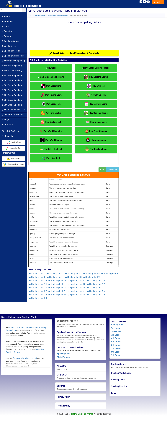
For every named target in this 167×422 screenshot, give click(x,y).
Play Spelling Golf (51, 122)
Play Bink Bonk (51, 158)
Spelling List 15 (57, 284)
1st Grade (115, 328)
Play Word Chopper (96, 131)
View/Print (112, 169)
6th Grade (115, 345)
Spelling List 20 (76, 287)
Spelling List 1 (37, 273)
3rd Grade (116, 335)
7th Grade (115, 348)
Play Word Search (51, 140)
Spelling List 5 (109, 273)
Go (24, 10)
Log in (158, 2)
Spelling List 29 (96, 294)
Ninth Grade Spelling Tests (51, 77)
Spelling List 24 (76, 291)
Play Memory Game (96, 104)
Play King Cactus (51, 113)
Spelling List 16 (76, 284)
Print (102, 169)
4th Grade (115, 338)
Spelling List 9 (91, 277)
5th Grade (115, 341)
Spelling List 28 (76, 294)
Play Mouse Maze (96, 122)
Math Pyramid (63, 357)
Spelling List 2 (55, 273)
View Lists (51, 68)
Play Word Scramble (51, 131)
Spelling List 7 (55, 277)
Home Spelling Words (38, 15)
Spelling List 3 (73, 273)
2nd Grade (116, 331)
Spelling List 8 (73, 277)
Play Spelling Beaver (96, 77)
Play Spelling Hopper (96, 113)
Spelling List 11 (57, 280)
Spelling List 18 (38, 287)
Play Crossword (51, 86)
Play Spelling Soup (96, 149)
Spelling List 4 (91, 273)
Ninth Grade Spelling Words (58, 15)
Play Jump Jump (96, 140)
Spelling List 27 (57, 294)
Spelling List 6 (37, 277)
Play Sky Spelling (96, 95)
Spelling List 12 (76, 280)
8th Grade (115, 352)
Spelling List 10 (38, 280)
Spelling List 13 (96, 280)
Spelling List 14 (38, 284)
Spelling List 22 (38, 291)
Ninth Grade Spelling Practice (96, 68)
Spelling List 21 (96, 287)
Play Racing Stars (51, 95)
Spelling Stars (63, 353)
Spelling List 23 (57, 291)
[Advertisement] (48, 33)
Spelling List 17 (96, 284)
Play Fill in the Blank (51, 149)
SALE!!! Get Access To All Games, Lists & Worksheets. (74, 53)
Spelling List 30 (38, 298)
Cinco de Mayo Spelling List (25, 358)
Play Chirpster (96, 86)
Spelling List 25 (96, 291)
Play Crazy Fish (50, 104)
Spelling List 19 (57, 287)
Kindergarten (117, 324)
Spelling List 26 (38, 294)
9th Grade (115, 355)
